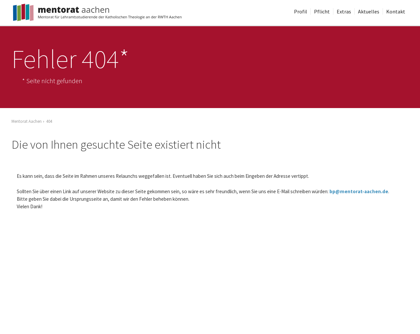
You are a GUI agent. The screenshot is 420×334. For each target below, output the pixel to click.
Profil (300, 11)
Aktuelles (368, 11)
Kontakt (395, 11)
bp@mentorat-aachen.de (358, 191)
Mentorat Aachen (26, 121)
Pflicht (322, 11)
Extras (344, 11)
